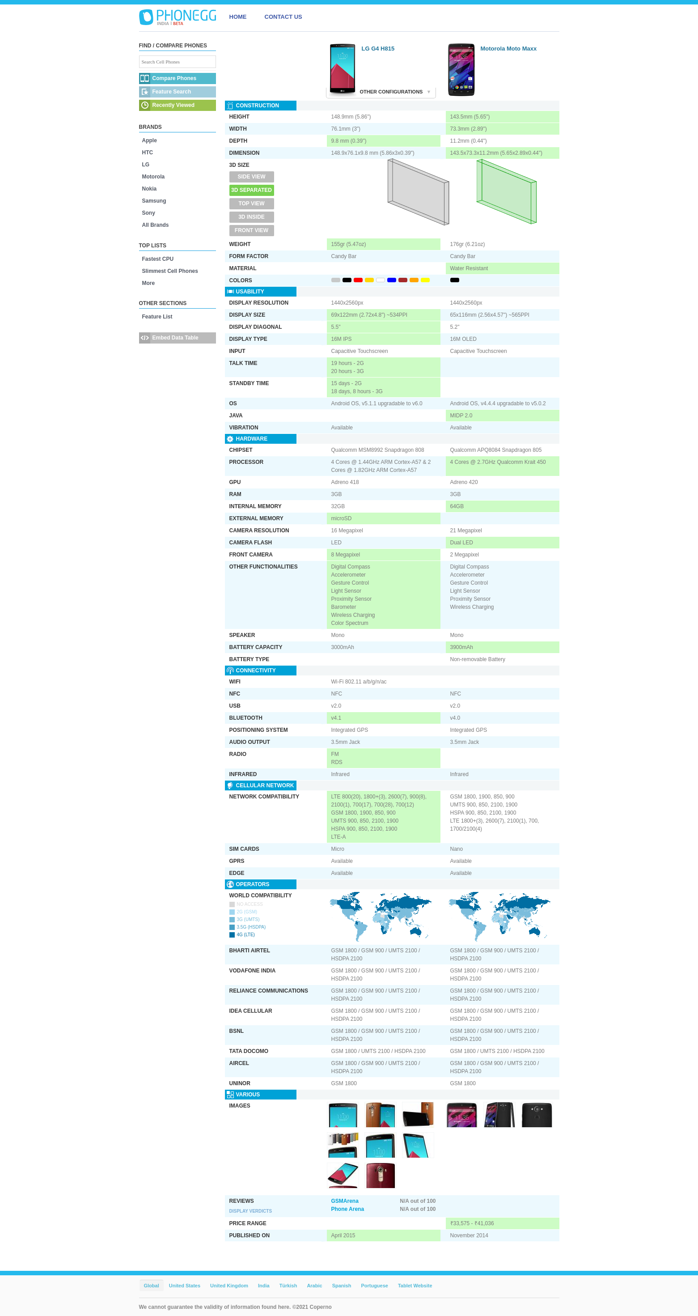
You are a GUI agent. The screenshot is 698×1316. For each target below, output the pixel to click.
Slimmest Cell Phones (170, 271)
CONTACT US (283, 16)
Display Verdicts (250, 1211)
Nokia (149, 189)
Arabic (314, 1285)
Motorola (153, 177)
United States (184, 1285)
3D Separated (251, 190)
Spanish (341, 1285)
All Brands (155, 225)
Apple (149, 140)
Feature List (157, 317)
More (148, 283)
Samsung (154, 201)
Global (151, 1285)
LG (146, 164)
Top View (251, 203)
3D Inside (251, 217)
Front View (251, 230)
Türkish (288, 1285)
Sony (148, 213)
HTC (147, 152)
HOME (238, 16)
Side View (251, 177)
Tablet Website (415, 1285)
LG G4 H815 (378, 48)
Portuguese (374, 1285)
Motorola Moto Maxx (509, 48)
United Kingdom (229, 1285)
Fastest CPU (158, 259)
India (264, 1285)
